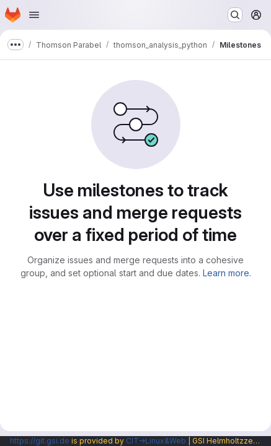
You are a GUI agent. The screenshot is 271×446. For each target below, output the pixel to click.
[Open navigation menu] (34, 15)
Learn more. (227, 273)
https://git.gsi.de (39, 440)
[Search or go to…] (235, 14)
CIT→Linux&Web (156, 440)
